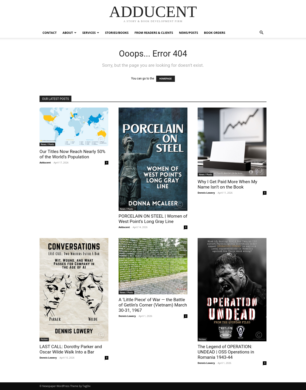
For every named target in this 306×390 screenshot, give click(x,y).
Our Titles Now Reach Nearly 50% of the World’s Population (72, 154)
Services (89, 33)
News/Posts (188, 33)
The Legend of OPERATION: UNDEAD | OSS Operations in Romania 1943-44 (226, 352)
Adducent (45, 162)
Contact (49, 33)
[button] (261, 33)
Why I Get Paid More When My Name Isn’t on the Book (227, 184)
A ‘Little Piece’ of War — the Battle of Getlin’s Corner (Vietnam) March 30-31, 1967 (153, 305)
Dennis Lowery (206, 192)
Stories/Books (117, 33)
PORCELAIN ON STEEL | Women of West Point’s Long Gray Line (153, 219)
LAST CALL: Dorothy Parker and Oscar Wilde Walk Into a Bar (71, 349)
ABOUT (67, 33)
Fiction (44, 339)
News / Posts (47, 144)
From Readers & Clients (154, 33)
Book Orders (214, 33)
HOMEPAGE (165, 78)
